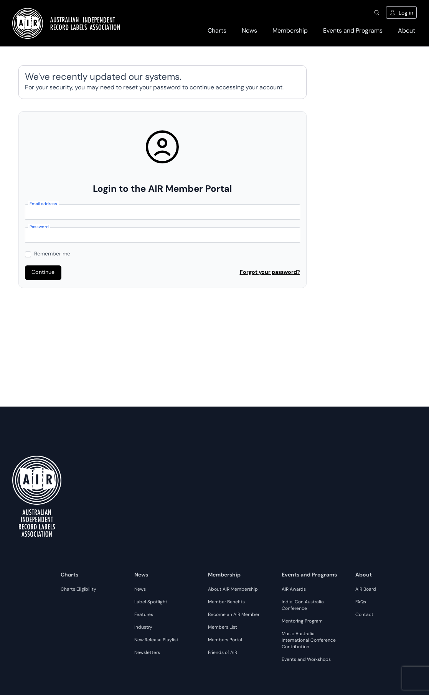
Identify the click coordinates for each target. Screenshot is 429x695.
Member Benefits (226, 602)
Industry (143, 627)
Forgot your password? (270, 272)
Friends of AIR (222, 653)
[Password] (162, 235)
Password (39, 228)
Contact (364, 615)
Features (143, 615)
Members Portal (225, 640)
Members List (222, 627)
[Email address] (162, 212)
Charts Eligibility (78, 589)
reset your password (152, 88)
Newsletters (147, 653)
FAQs (360, 602)
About (406, 31)
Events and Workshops (306, 659)
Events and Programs (353, 31)
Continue (43, 272)
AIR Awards (294, 589)
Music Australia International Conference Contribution (309, 640)
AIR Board (365, 589)
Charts (217, 31)
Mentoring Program (302, 621)
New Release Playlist (156, 640)
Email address (43, 205)
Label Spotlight (150, 602)
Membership (290, 31)
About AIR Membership (233, 589)
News (249, 31)
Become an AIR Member (233, 615)
